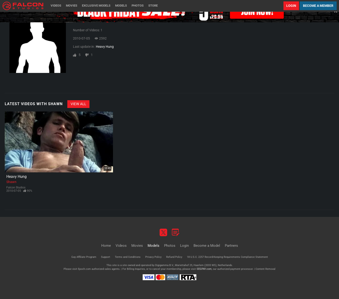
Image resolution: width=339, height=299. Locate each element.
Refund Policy (174, 257)
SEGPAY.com (204, 269)
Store (153, 5)
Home (106, 245)
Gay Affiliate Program (83, 257)
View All (78, 104)
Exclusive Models (96, 5)
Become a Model (207, 245)
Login (291, 6)
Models (121, 5)
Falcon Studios (15, 187)
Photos (138, 5)
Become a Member (318, 6)
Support (105, 257)
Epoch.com (84, 269)
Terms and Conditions (128, 257)
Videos (56, 5)
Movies (71, 5)
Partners (231, 245)
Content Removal (265, 269)
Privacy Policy (153, 257)
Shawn (11, 182)
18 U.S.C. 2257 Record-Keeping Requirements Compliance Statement (227, 257)
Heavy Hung (105, 46)
